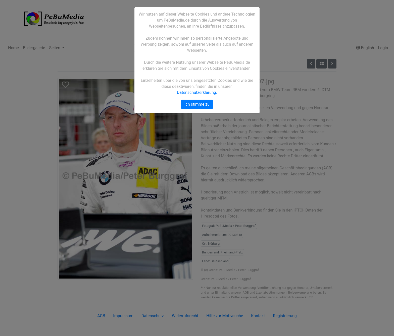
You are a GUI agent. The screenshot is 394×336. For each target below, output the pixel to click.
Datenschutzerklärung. (197, 92)
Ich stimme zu (197, 104)
